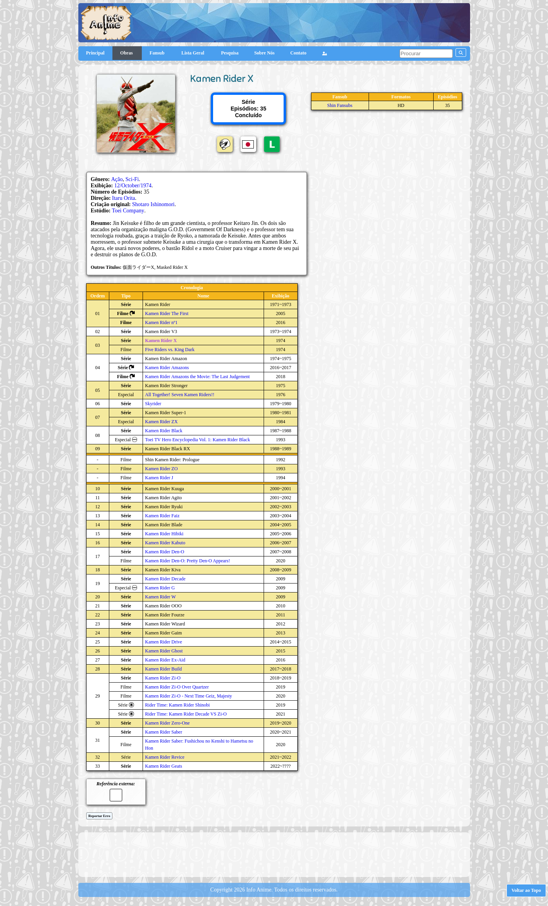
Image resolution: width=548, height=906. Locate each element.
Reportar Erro (99, 816)
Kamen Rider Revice (164, 757)
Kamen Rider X (161, 340)
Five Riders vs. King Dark (169, 349)
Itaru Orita (123, 198)
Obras (127, 53)
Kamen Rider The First (166, 313)
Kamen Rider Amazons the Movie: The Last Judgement (197, 376)
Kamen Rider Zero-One (167, 723)
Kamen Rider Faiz (162, 515)
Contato (298, 53)
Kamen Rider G (160, 588)
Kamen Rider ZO (161, 468)
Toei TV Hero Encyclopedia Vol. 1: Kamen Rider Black (197, 439)
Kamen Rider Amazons (167, 367)
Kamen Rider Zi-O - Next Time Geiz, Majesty (188, 696)
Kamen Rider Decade (165, 579)
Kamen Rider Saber (163, 732)
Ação (117, 179)
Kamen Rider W (160, 597)
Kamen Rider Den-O (164, 551)
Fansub (158, 53)
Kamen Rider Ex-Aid (165, 660)
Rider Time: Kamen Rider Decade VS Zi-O (185, 714)
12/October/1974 (133, 185)
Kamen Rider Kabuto (165, 542)
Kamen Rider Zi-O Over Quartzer (177, 687)
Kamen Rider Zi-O (163, 678)
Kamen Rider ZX (161, 421)
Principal (95, 53)
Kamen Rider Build (163, 669)
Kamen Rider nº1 (161, 322)
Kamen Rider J (159, 477)
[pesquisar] (426, 53)
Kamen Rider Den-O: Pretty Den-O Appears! (187, 561)
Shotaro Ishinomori (153, 204)
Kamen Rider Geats (163, 766)
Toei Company (128, 211)
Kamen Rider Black (163, 430)
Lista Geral (193, 53)
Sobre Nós (264, 53)
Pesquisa (230, 53)
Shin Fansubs (339, 105)
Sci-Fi (132, 179)
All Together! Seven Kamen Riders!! (179, 394)
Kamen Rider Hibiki (164, 533)
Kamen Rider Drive (163, 642)
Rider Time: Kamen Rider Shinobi (177, 705)
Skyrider (153, 403)
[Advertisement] (274, 854)
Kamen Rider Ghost (164, 651)
